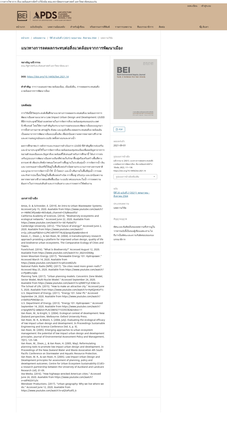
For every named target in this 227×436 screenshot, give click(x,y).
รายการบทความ (123, 26)
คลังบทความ (39, 37)
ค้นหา (204, 26)
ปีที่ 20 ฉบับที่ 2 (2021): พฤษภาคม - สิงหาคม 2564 (73, 37)
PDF (120, 129)
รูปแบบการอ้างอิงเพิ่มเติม (127, 176)
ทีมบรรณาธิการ (145, 26)
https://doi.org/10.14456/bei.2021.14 (48, 76)
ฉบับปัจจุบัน (36, 26)
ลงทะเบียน (192, 5)
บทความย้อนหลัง (56, 26)
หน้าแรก (20, 26)
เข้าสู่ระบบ (206, 5)
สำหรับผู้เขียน (77, 26)
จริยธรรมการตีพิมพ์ (100, 26)
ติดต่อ (162, 26)
